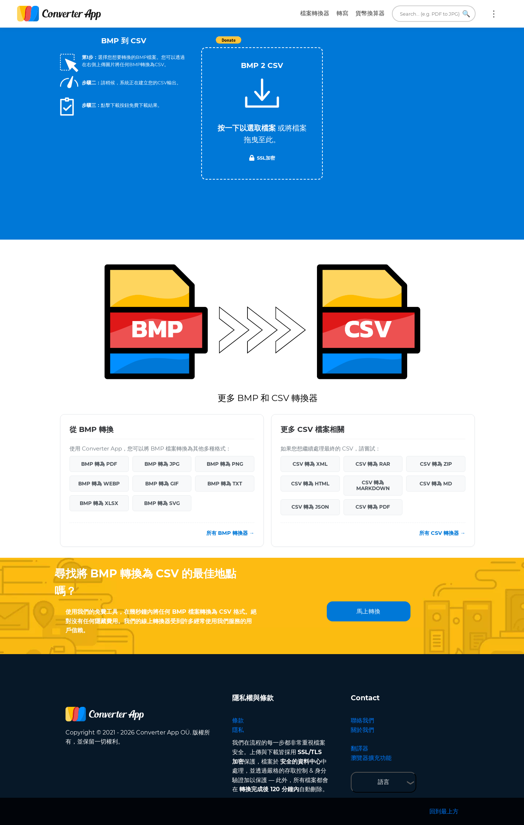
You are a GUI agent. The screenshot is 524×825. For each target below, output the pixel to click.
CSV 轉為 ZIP (436, 464)
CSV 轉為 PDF (373, 507)
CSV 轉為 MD (436, 483)
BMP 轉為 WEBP (99, 483)
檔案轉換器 (314, 13)
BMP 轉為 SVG (162, 503)
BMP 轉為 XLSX (99, 503)
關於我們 (362, 729)
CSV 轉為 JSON (310, 507)
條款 (238, 720)
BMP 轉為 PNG (225, 464)
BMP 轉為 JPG (161, 464)
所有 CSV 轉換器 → (442, 533)
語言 (383, 781)
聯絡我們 (362, 720)
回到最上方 (443, 811)
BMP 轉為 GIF (162, 483)
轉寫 (342, 13)
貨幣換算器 (370, 13)
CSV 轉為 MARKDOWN (373, 485)
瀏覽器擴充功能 (371, 757)
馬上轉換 (369, 611)
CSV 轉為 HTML (310, 483)
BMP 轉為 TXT (224, 483)
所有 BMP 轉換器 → (230, 533)
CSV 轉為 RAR (373, 464)
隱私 (238, 729)
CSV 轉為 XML (310, 464)
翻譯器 (359, 748)
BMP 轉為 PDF (99, 464)
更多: (494, 14)
